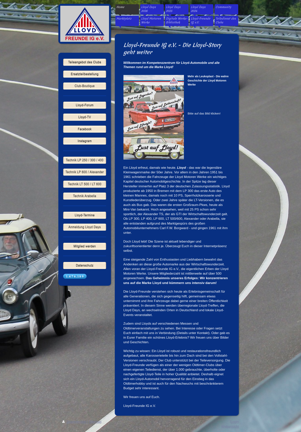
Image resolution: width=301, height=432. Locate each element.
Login (235, 422)
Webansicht (230, 427)
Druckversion (74, 422)
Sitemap (95, 422)
